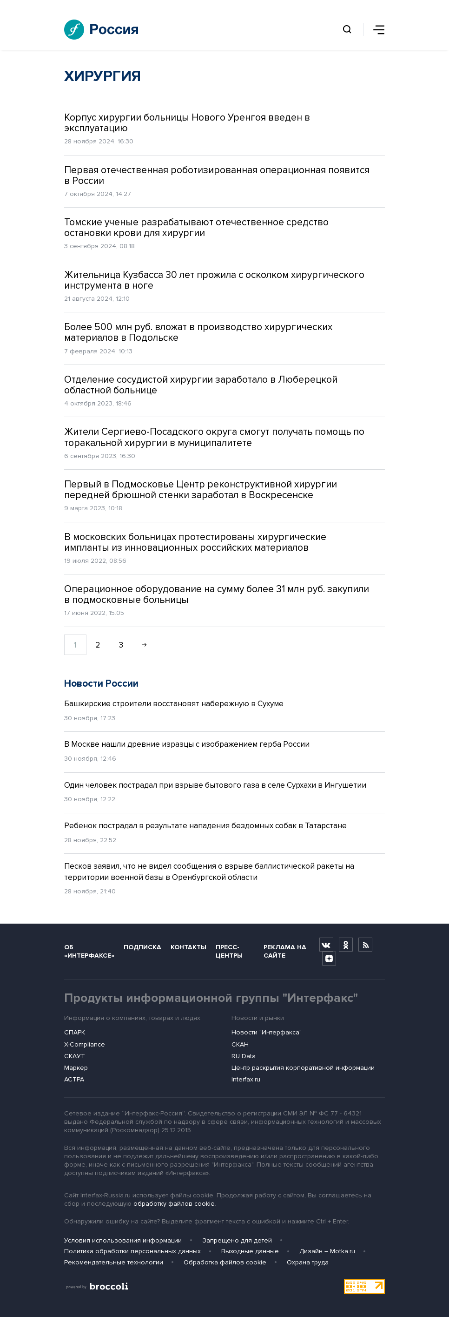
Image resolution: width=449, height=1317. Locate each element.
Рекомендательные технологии (113, 1262)
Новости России (101, 683)
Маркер (76, 1068)
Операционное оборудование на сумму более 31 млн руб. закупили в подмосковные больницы (216, 594)
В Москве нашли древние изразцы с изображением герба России (187, 744)
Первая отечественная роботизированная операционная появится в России (217, 175)
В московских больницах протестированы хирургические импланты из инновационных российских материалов (195, 542)
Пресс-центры (229, 951)
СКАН (240, 1044)
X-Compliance (84, 1044)
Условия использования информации (123, 1240)
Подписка (142, 947)
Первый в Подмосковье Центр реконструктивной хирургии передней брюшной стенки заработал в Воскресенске (200, 490)
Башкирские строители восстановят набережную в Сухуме (174, 704)
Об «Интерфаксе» (89, 951)
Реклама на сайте (285, 951)
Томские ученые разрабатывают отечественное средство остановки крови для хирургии (196, 227)
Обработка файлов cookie (225, 1262)
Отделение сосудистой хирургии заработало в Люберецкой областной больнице (200, 385)
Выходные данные (250, 1251)
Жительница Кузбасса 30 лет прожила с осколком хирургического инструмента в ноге (214, 280)
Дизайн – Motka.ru (327, 1251)
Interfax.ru (245, 1079)
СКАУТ (74, 1056)
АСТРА (74, 1079)
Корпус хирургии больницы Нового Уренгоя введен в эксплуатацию (187, 123)
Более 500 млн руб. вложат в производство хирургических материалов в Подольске (198, 332)
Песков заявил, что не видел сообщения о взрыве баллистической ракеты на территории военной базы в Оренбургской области (209, 871)
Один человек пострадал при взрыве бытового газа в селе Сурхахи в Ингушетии (215, 785)
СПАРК (74, 1032)
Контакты (188, 947)
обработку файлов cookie (174, 1204)
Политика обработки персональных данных (132, 1251)
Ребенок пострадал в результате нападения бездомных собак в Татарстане (205, 826)
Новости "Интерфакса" (266, 1032)
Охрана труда (308, 1262)
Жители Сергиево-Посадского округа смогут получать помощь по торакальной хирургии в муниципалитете (214, 437)
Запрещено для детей (237, 1240)
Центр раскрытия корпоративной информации (303, 1068)
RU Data (243, 1056)
